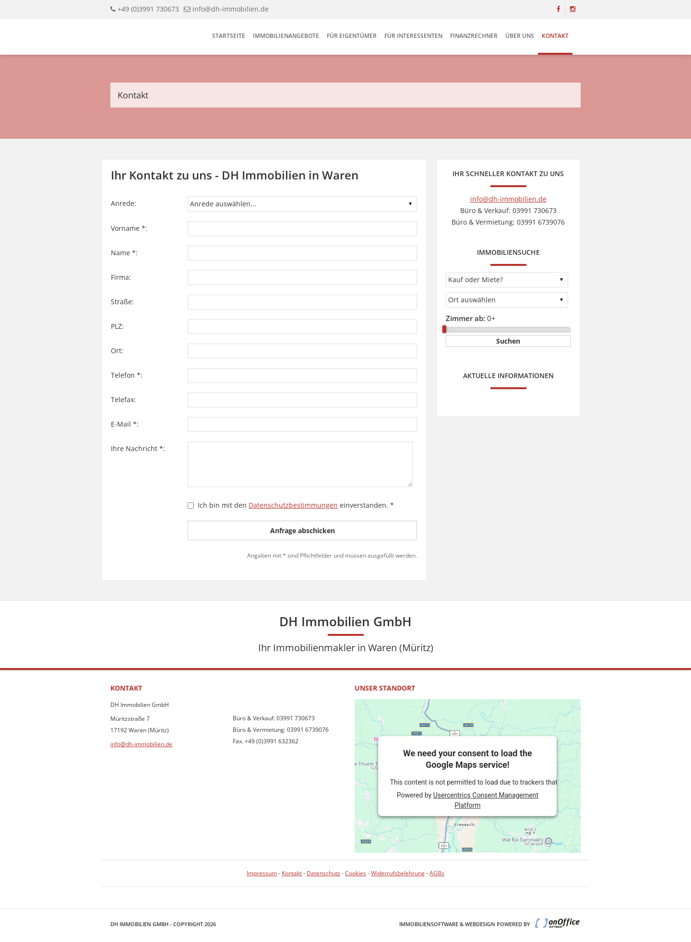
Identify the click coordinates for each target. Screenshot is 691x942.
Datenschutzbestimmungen (293, 505)
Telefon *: (127, 375)
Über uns (519, 36)
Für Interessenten (413, 36)
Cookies (355, 873)
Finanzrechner (474, 36)
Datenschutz (323, 873)
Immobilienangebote (286, 36)
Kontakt (555, 36)
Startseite (228, 36)
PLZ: (117, 326)
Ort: (117, 350)
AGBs (436, 873)
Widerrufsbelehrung (398, 873)
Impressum (262, 873)
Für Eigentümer (352, 36)
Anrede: (123, 203)
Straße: (122, 301)
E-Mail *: (125, 424)
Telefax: (123, 399)
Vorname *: (129, 228)
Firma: (121, 277)
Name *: (124, 252)
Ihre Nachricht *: (138, 448)
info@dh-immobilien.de (230, 8)
